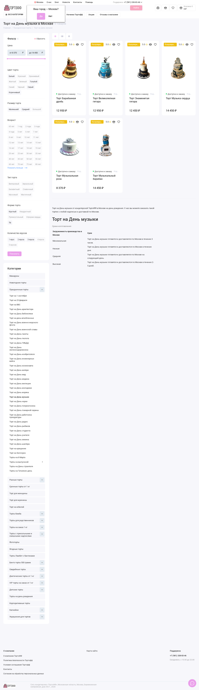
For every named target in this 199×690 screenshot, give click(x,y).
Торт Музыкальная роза (67, 177)
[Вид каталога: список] (62, 36)
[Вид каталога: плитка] (55, 36)
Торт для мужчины (18, 500)
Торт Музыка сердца (178, 98)
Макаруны (14, 276)
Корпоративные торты (19, 603)
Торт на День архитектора (21, 309)
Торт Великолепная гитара (104, 100)
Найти (136, 8)
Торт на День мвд (17, 374)
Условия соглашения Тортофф (16, 665)
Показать (14, 254)
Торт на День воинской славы (23, 329)
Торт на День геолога (19, 338)
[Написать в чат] (192, 683)
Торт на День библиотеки (21, 313)
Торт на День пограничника (22, 406)
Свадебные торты (26, 569)
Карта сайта (92, 651)
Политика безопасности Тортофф (18, 660)
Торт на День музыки (19, 397)
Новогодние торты (17, 283)
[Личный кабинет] (158, 8)
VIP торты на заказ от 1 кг (26, 583)
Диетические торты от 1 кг (26, 576)
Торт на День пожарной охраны (24, 410)
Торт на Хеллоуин (17, 453)
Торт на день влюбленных (21, 318)
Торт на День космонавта (21, 366)
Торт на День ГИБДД (19, 343)
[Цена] (2, 33)
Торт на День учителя (19, 435)
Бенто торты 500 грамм (26, 562)
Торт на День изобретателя (22, 354)
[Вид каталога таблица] (69, 36)
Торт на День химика (19, 439)
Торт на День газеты (18, 334)
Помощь (89, 2)
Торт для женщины (18, 493)
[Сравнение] (165, 8)
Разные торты (26, 480)
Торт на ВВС (14, 304)
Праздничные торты (26, 289)
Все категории (14, 14)
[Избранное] (173, 8)
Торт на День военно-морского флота (23, 323)
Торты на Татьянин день (20, 471)
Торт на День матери (19, 370)
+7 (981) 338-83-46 (127, 2)
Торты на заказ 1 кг (26, 527)
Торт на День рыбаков (19, 426)
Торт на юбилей (16, 507)
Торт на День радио (18, 422)
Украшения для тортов (26, 616)
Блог (57, 2)
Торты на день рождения (21, 596)
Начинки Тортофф (74, 14)
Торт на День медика (19, 379)
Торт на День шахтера (19, 444)
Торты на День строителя (21, 466)
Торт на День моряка (19, 392)
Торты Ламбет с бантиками (22, 556)
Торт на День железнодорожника (18, 348)
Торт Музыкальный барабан (104, 177)
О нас (49, 2)
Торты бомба (26, 513)
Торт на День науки (18, 401)
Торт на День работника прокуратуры (20, 416)
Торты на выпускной (26, 462)
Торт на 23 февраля (18, 300)
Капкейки (26, 610)
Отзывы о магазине (109, 14)
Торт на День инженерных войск (21, 360)
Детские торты (26, 589)
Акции (91, 14)
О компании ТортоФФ (12, 656)
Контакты (77, 2)
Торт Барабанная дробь (66, 100)
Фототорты (14, 542)
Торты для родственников (26, 520)
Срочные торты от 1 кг (19, 486)
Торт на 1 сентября (18, 296)
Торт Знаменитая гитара (139, 100)
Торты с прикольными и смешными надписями (26, 534)
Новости (66, 2)
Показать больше (17, 168)
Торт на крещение (17, 448)
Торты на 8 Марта (17, 457)
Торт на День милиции (20, 383)
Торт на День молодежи (20, 388)
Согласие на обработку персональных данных (23, 673)
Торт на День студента (19, 431)
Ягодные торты (16, 549)
